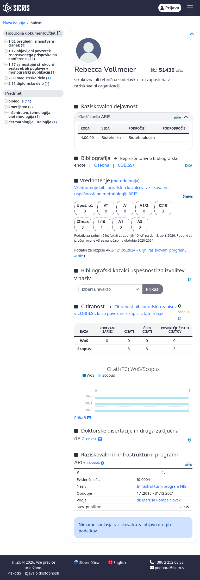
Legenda (95, 463)
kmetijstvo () (20, 106)
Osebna (102, 165)
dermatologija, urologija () (32, 121)
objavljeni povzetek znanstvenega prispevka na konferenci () (32, 54)
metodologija (125, 181)
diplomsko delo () (33, 83)
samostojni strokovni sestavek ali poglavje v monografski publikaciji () (31, 68)
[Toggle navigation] (190, 8)
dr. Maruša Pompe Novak (159, 500)
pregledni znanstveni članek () (31, 43)
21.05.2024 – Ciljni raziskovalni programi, (151, 250)
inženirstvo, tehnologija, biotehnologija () (29, 114)
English (117, 562)
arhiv (79, 255)
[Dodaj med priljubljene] (192, 34)
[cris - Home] (16, 7)
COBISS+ (126, 165)
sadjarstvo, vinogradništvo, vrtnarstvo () (32, 129)
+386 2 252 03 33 (167, 562)
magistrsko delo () (34, 77)
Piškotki (15, 573)
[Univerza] (110, 289)
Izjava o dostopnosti (42, 573)
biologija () (19, 101)
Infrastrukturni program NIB (162, 486)
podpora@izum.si (167, 567)
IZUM (20, 562)
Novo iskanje (14, 22)
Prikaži (82, 417)
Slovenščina (86, 562)
